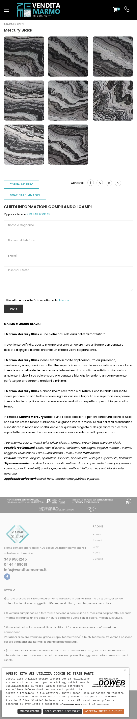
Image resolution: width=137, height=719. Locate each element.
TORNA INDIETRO (22, 184)
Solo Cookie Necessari (62, 711)
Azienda (98, 540)
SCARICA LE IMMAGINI (25, 195)
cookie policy (103, 704)
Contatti (98, 559)
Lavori (96, 546)
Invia (13, 309)
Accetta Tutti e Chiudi (103, 711)
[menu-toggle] (6, 10)
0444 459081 (15, 564)
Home (97, 534)
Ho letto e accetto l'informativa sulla (38, 300)
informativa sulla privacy (75, 704)
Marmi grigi (14, 24)
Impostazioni (29, 711)
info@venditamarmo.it (25, 569)
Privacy (64, 300)
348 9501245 (15, 559)
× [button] (125, 670)
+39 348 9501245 (38, 214)
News (96, 552)
